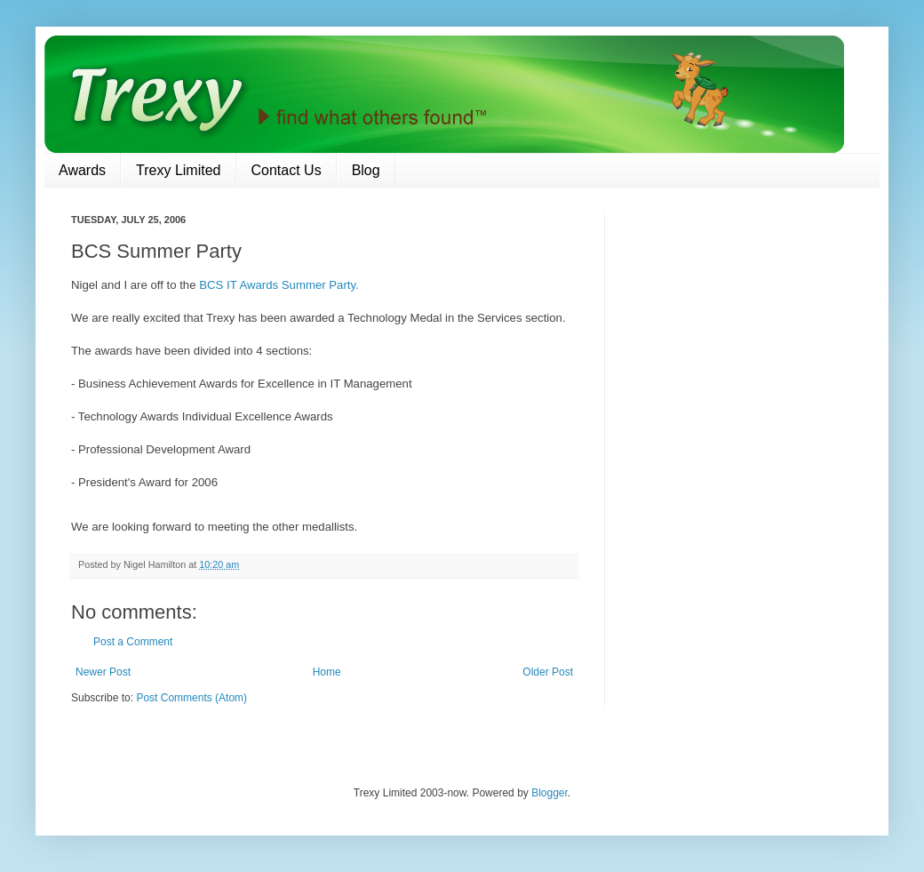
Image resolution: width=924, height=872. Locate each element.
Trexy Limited (178, 170)
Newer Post (103, 672)
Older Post (547, 672)
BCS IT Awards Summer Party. (279, 285)
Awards (82, 170)
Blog (366, 170)
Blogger (549, 793)
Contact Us (286, 170)
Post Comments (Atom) (191, 698)
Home (327, 672)
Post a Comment (132, 642)
